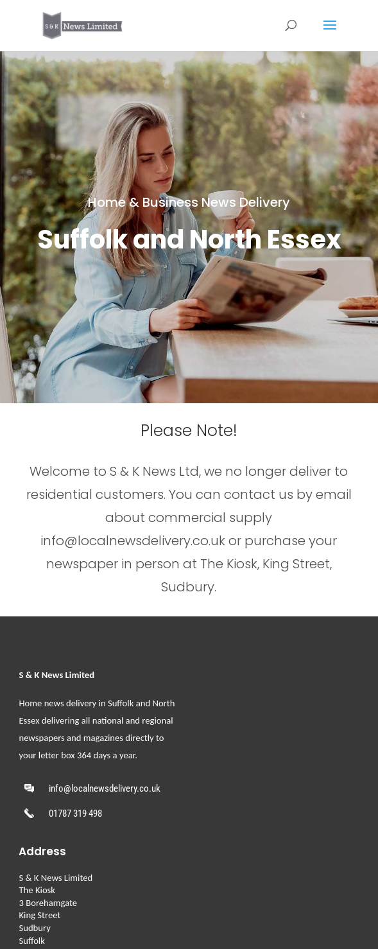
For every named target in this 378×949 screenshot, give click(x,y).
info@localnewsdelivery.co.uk (104, 788)
